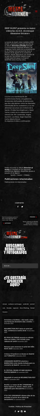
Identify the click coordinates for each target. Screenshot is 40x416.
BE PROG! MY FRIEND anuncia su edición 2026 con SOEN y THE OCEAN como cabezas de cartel (18, 339)
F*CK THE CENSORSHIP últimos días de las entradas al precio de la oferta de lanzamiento (19, 397)
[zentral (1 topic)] (32, 304)
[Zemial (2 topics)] (32, 308)
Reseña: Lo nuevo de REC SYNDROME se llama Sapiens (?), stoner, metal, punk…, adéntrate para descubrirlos (18, 387)
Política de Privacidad (23, 407)
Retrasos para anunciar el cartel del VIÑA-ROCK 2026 (19, 348)
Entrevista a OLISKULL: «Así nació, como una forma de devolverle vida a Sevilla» (18, 321)
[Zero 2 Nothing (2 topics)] (24, 308)
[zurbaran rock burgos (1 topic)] (15, 304)
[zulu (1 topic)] (4, 308)
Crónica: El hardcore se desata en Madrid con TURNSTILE (19, 355)
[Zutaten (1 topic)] (5, 312)
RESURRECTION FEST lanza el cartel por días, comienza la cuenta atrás (18, 330)
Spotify (13, 175)
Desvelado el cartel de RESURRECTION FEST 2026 (19, 378)
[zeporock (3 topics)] (15, 308)
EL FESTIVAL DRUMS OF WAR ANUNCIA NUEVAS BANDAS (18, 371)
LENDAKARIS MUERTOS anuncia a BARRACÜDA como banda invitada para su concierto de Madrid (19, 363)
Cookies (11, 407)
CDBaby (26, 175)
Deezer (19, 175)
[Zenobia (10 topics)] (9, 308)
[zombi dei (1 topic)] (25, 304)
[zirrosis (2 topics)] (4, 304)
